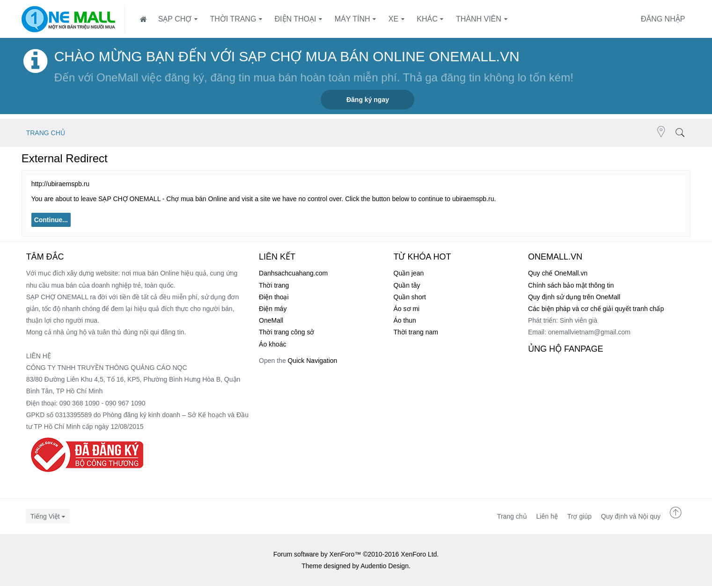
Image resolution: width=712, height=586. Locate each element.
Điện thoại (295, 19)
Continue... (51, 220)
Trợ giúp (579, 516)
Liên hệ (547, 516)
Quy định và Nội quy (631, 516)
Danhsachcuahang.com (293, 273)
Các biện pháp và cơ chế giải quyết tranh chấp (596, 308)
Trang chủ (512, 516)
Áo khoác (272, 344)
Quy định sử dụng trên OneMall (574, 297)
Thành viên (478, 19)
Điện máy (272, 308)
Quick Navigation (313, 360)
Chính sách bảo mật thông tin (571, 285)
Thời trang (233, 19)
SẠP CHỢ (175, 19)
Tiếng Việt (45, 516)
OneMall (271, 320)
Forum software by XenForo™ (356, 554)
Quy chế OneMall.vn (557, 273)
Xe (393, 19)
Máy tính (352, 19)
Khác (427, 19)
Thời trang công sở (286, 332)
